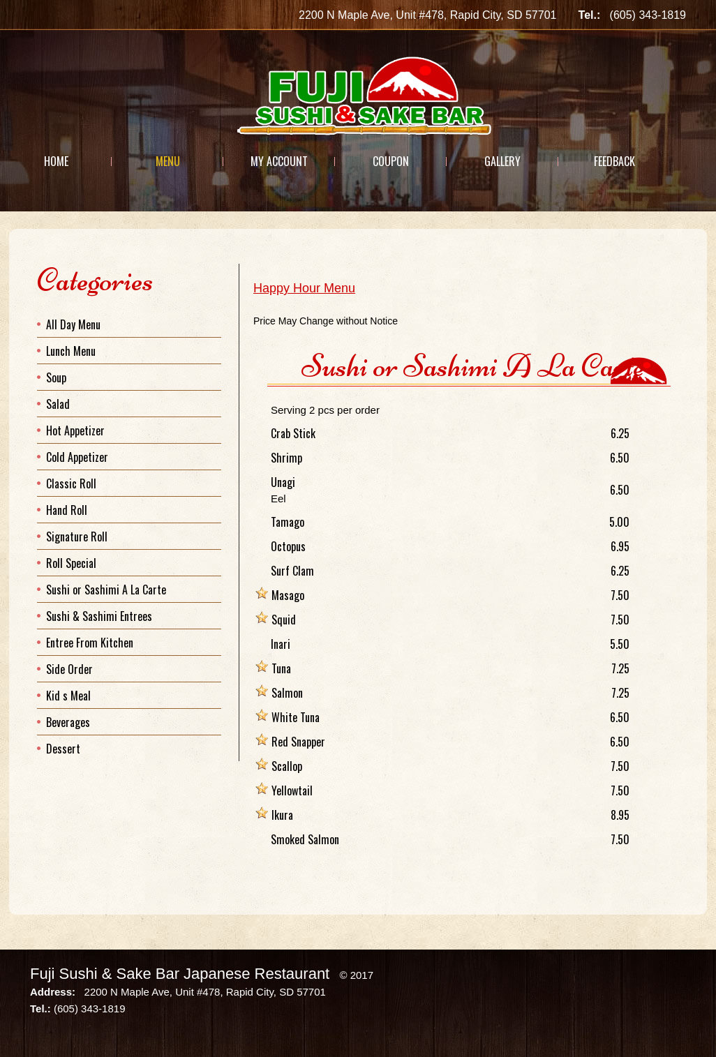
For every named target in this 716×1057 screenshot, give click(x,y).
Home (56, 161)
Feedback (614, 161)
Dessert (63, 748)
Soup (56, 377)
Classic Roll (71, 483)
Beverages (68, 722)
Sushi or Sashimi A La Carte (106, 589)
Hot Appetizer (75, 430)
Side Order (69, 669)
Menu (168, 161)
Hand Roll (66, 510)
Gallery (502, 161)
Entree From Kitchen (89, 642)
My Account (279, 161)
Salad (58, 404)
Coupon (391, 161)
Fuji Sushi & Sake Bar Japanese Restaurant (179, 973)
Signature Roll (76, 536)
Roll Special (71, 563)
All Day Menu (73, 324)
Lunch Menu (71, 351)
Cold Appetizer (77, 457)
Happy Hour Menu (304, 288)
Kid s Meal (68, 695)
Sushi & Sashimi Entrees (99, 616)
